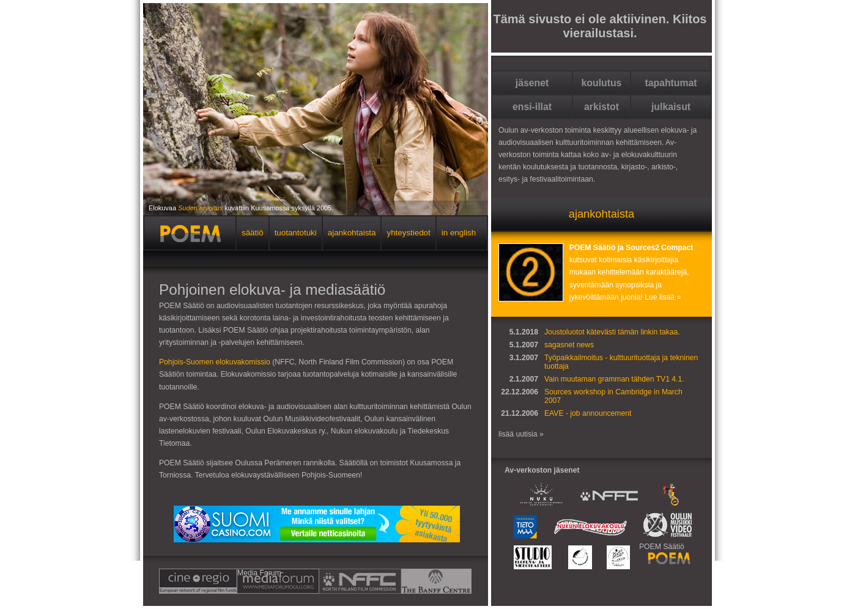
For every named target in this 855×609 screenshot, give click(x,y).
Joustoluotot (564, 332)
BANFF (399, 581)
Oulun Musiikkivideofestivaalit (664, 526)
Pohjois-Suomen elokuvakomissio (214, 362)
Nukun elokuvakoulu (592, 526)
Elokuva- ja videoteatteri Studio (531, 557)
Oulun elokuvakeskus (578, 557)
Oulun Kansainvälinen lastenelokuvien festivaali (673, 493)
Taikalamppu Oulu (619, 557)
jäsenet (532, 83)
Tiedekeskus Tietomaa (527, 526)
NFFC (322, 581)
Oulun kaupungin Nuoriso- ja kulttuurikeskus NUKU (538, 493)
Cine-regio (198, 581)
